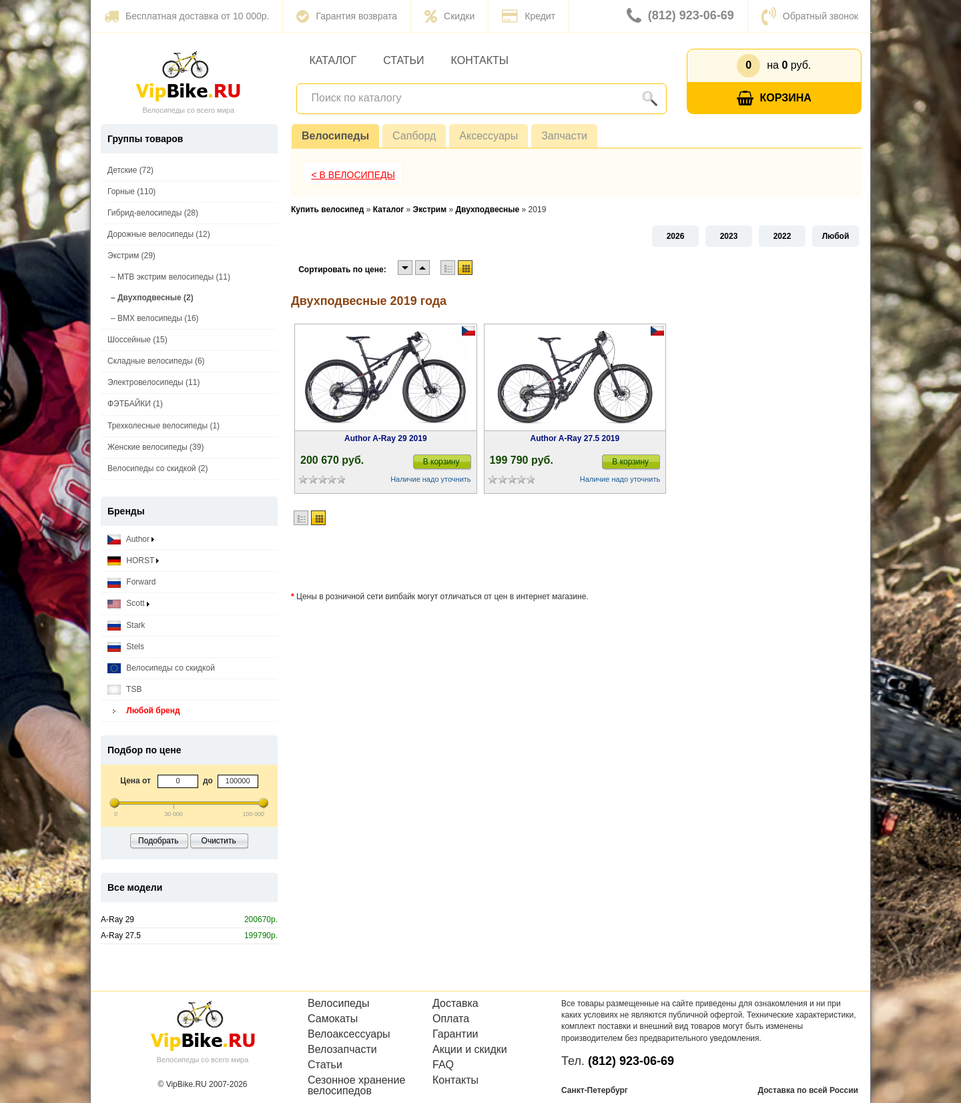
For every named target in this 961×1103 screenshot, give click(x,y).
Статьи (403, 60)
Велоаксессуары (349, 1034)
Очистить (219, 840)
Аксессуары (488, 135)
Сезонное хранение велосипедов (356, 1085)
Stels (125, 647)
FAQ (443, 1065)
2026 (676, 236)
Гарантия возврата (346, 16)
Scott (128, 604)
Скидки (449, 16)
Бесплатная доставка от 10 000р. (186, 16)
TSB (124, 690)
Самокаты (333, 1019)
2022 (782, 236)
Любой (836, 236)
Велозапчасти (342, 1049)
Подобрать (158, 840)
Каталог (333, 60)
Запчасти (564, 135)
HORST (133, 561)
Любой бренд (143, 711)
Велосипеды (335, 135)
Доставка (455, 1003)
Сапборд (414, 135)
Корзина (774, 98)
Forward (131, 582)
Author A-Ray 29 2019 (385, 438)
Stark (126, 626)
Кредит (528, 16)
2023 (729, 236)
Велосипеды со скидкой (161, 668)
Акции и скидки (469, 1049)
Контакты (480, 60)
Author (130, 539)
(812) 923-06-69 (680, 16)
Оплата (450, 1019)
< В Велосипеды (353, 174)
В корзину (441, 461)
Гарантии (455, 1034)
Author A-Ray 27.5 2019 (575, 438)
